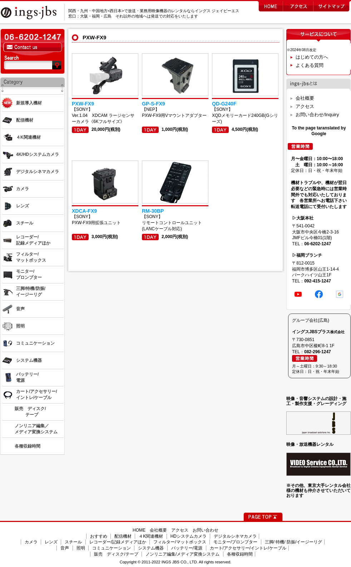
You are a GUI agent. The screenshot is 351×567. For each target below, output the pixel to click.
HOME (139, 530)
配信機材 (123, 536)
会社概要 (305, 98)
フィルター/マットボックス (179, 541)
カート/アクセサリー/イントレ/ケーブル (248, 548)
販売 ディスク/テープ (116, 554)
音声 (64, 548)
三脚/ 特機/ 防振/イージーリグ (293, 541)
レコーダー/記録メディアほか (117, 541)
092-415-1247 (317, 281)
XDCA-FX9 (84, 211)
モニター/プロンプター (235, 541)
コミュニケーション (111, 548)
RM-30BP (153, 211)
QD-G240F (224, 104)
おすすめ (98, 536)
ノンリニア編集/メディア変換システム (182, 554)
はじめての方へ (312, 57)
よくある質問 (309, 65)
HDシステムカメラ (188, 536)
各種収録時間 (240, 554)
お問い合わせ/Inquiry (317, 114)
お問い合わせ (205, 530)
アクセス (305, 106)
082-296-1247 (317, 351)
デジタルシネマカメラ (235, 536)
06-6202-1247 (317, 243)
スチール (73, 541)
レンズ (51, 541)
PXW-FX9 (83, 104)
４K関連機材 (151, 536)
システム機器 (151, 548)
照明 (80, 548)
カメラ (31, 541)
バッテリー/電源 (186, 548)
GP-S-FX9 (153, 104)
